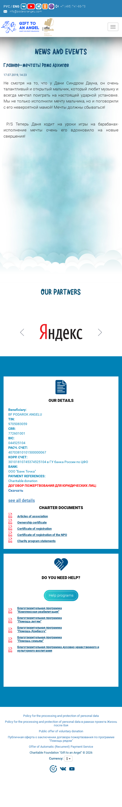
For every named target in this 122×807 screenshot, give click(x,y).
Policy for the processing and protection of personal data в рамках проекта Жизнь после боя (61, 723)
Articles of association (32, 516)
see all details (21, 500)
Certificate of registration (34, 528)
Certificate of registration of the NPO (42, 535)
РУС (7, 6)
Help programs (61, 595)
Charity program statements (36, 541)
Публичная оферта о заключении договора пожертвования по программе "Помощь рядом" (61, 738)
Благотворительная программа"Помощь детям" (39, 619)
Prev (22, 331)
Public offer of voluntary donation (61, 731)
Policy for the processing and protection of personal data (61, 716)
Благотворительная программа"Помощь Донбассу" (39, 629)
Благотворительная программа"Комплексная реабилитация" (39, 609)
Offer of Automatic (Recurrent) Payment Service (61, 746)
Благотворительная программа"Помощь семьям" (39, 639)
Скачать (15, 490)
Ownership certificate (32, 522)
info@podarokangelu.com (25, 11)
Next (100, 331)
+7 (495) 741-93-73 (73, 6)
